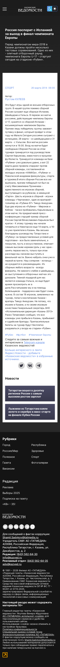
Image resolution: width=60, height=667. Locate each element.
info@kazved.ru (12, 557)
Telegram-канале (34, 342)
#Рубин (9, 334)
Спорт (9, 87)
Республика (38, 444)
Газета (7, 462)
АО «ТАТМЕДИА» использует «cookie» (23, 616)
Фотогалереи (39, 462)
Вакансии (9, 468)
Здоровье (37, 450)
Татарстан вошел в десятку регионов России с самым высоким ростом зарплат (26, 393)
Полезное (9, 456)
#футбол (21, 334)
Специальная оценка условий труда (22, 631)
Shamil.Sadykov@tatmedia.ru (21, 537)
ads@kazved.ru (12, 564)
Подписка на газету (15, 498)
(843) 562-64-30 (27, 554)
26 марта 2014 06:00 (43, 88)
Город (6, 444)
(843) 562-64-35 (37, 560)
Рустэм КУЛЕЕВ (15, 99)
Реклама (8, 487)
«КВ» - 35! (9, 504)
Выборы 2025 (11, 493)
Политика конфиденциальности (20, 629)
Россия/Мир (10, 450)
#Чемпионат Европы (40, 334)
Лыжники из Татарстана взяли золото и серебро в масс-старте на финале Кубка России (29, 411)
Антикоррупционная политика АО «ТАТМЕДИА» (28, 634)
